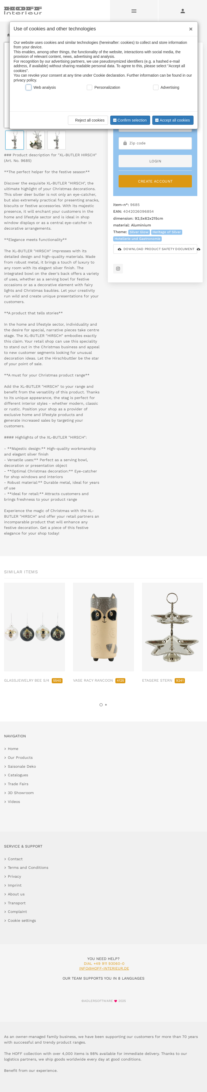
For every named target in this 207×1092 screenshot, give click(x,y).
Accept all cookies (172, 120)
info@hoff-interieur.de (104, 968)
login (155, 161)
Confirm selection (129, 120)
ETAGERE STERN (163, 680)
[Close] (189, 27)
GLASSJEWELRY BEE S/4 (33, 680)
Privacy (14, 876)
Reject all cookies (87, 120)
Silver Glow (139, 232)
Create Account (155, 181)
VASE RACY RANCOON (99, 680)
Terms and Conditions (28, 867)
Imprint (15, 885)
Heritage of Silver (167, 232)
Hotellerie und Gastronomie (137, 239)
